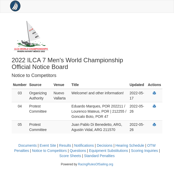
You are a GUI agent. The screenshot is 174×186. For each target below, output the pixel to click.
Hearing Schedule (130, 145)
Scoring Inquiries (144, 151)
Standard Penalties (99, 156)
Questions (78, 151)
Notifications (84, 145)
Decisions (104, 145)
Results (65, 145)
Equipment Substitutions (108, 151)
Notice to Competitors (49, 151)
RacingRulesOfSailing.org (95, 164)
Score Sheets (70, 156)
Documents (27, 145)
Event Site (48, 145)
